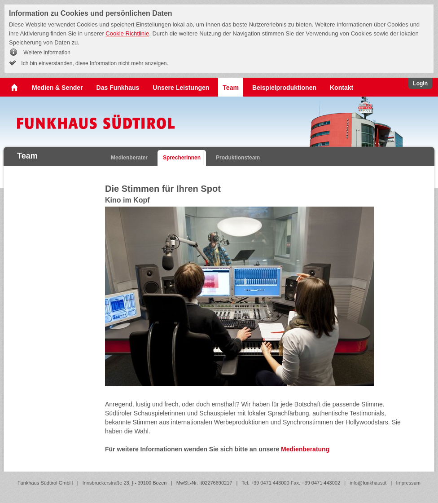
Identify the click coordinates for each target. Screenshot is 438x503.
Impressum (408, 482)
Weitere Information (46, 52)
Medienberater (129, 157)
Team (231, 87)
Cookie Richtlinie (127, 33)
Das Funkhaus (118, 87)
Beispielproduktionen (284, 87)
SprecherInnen (182, 157)
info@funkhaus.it (368, 482)
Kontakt (341, 87)
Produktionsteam (238, 157)
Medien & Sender (57, 87)
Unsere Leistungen (181, 87)
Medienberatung (305, 449)
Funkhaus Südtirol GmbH (45, 482)
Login (420, 83)
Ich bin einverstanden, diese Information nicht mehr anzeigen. (94, 63)
